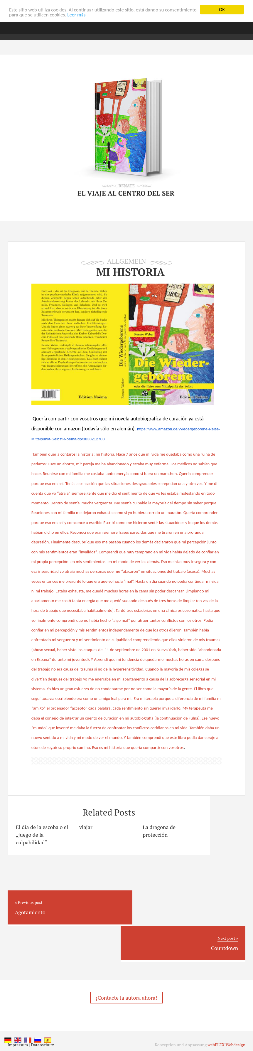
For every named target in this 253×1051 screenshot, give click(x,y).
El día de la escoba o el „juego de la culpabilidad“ (42, 834)
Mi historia (130, 272)
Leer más (76, 15)
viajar (85, 827)
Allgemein (126, 261)
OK (222, 9)
